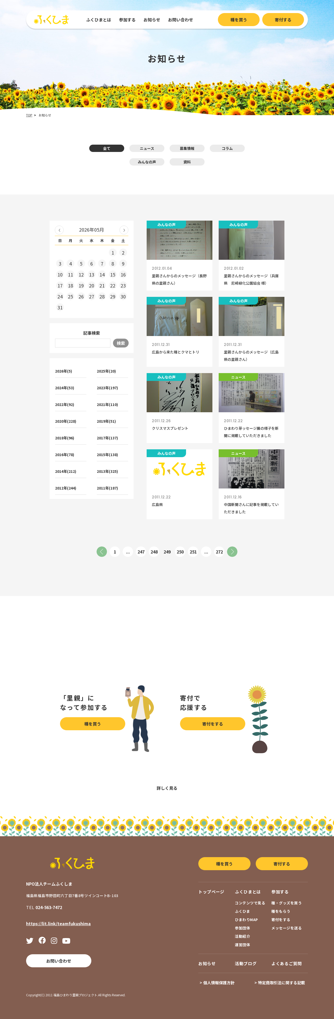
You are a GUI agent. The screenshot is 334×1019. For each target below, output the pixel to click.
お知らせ (152, 19)
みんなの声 (147, 161)
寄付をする (212, 724)
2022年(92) (64, 404)
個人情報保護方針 (219, 982)
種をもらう (280, 911)
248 (154, 552)
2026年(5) (63, 371)
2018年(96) (64, 437)
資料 (187, 161)
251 (193, 552)
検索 (121, 343)
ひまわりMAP (246, 919)
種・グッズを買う (286, 902)
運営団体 (242, 944)
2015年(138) (107, 454)
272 (219, 552)
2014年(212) (65, 471)
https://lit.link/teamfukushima (58, 923)
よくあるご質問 (286, 963)
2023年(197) (107, 387)
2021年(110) (107, 404)
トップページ (211, 891)
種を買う (238, 19)
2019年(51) (106, 421)
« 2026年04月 (59, 230)
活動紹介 (242, 936)
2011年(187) (107, 488)
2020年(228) (65, 421)
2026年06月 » (124, 230)
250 (180, 552)
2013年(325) (107, 471)
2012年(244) (65, 488)
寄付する (283, 19)
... (128, 552)
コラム (227, 148)
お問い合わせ (180, 19)
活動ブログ (246, 963)
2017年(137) (107, 437)
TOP (29, 115)
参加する (127, 19)
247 (141, 552)
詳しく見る (167, 788)
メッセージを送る (286, 927)
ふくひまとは (98, 19)
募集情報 (187, 148)
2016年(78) (64, 454)
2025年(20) (106, 371)
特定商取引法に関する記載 (281, 982)
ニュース (147, 148)
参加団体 (242, 927)
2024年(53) (64, 387)
